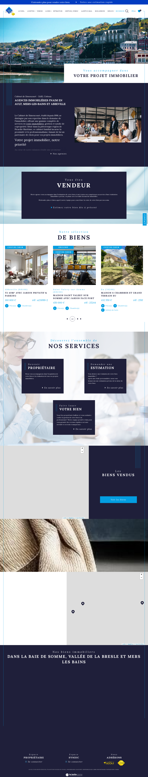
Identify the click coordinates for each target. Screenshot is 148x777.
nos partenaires (101, 770)
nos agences (100, 11)
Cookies (117, 770)
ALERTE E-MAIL (86, 11)
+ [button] (82, 449)
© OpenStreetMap (79, 519)
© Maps (70, 519)
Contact (144, 219)
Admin (94, 770)
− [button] (82, 452)
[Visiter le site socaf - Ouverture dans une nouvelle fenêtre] (109, 764)
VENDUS (40, 11)
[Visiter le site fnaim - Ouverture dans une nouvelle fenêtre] (121, 764)
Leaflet (64, 519)
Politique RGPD (110, 770)
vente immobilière (35, 124)
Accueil (21, 11)
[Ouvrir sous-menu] (35, 11)
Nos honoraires (71, 770)
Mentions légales (87, 770)
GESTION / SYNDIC (71, 11)
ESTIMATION (57, 11)
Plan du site (79, 770)
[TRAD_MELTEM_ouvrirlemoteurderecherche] (122, 11)
